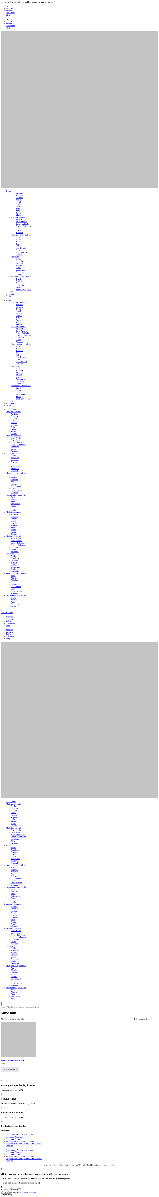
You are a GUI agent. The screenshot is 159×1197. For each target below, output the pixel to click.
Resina (18, 213)
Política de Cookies (13, 1139)
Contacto (9, 1146)
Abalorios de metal (18, 217)
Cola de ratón (21, 248)
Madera (19, 206)
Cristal (18, 202)
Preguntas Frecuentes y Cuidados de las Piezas (24, 1144)
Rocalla (19, 200)
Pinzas (18, 287)
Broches (19, 265)
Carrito (8, 296)
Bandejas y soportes (23, 290)
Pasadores (19, 233)
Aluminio (19, 241)
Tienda (8, 191)
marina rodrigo (109, 1165)
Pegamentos (20, 285)
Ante (17, 244)
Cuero (18, 250)
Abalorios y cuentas (18, 193)
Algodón (19, 239)
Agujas (18, 279)
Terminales (20, 274)
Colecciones (10, 13)
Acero (18, 237)
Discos (18, 230)
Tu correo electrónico (9, 1190)
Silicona (19, 215)
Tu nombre (5, 1187)
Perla (18, 209)
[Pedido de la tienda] (145, 1019)
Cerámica (19, 198)
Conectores (20, 228)
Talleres (9, 10)
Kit (12, 292)
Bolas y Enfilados (23, 224)
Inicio (3, 1007)
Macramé (19, 255)
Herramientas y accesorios (21, 276)
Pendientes (20, 272)
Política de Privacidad (14, 1137)
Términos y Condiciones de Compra (20, 1141)
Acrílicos (19, 195)
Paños (18, 283)
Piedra (18, 211)
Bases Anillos (21, 219)
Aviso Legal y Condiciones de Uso (19, 1135)
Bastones (19, 263)
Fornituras (15, 257)
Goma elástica (21, 252)
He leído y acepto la (20, 1192)
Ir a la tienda (11, 409)
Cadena (18, 246)
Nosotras (9, 6)
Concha (14, 418)
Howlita (19, 204)
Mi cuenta (10, 294)
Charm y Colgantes (23, 226)
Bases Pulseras (21, 222)
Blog (8, 15)
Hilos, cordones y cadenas (21, 235)
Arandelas (20, 261)
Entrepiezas (20, 270)
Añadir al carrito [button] (10, 1070)
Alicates (19, 281)
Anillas (18, 259)
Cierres (18, 268)
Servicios (9, 8)
